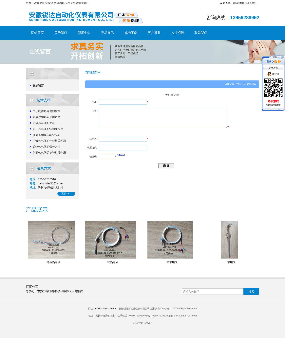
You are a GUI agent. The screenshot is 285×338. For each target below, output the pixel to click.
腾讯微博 (63, 291)
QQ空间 (42, 291)
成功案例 (130, 32)
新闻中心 (84, 32)
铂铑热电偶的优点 (44, 123)
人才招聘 (177, 32)
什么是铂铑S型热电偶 (46, 134)
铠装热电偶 (53, 262)
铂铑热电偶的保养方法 (46, 146)
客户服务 (154, 32)
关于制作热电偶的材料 (46, 111)
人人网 (73, 291)
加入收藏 (238, 3)
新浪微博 (52, 291)
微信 (80, 291)
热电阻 (231, 262)
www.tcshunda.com (105, 308)
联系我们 (251, 3)
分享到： (31, 291)
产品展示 (107, 32)
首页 (239, 84)
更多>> (65, 193)
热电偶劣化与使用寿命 (46, 117)
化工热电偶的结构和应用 (48, 128)
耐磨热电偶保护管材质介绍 (49, 152)
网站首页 (37, 32)
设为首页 (225, 3)
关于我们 (60, 32)
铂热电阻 (112, 262)
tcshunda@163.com (50, 183)
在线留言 (38, 85)
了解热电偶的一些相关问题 (49, 140)
